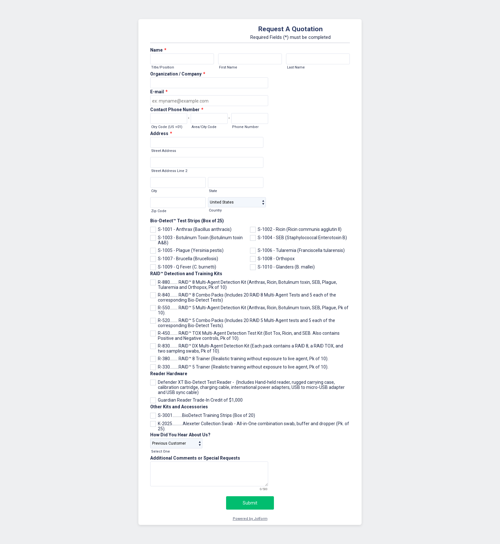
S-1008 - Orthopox (276, 258)
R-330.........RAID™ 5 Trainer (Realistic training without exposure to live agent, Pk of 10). (243, 366)
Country (215, 210)
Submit (250, 502)
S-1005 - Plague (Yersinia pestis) (191, 250)
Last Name (296, 67)
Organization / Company (177, 73)
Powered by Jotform (250, 519)
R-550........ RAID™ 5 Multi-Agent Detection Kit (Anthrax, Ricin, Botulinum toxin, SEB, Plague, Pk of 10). (253, 310)
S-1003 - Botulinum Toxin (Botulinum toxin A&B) (200, 240)
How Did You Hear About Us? (180, 434)
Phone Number (245, 127)
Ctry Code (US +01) (166, 127)
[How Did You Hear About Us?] (176, 443)
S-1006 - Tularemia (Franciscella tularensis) (301, 250)
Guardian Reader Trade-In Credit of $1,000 (200, 400)
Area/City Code (204, 127)
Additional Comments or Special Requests (195, 458)
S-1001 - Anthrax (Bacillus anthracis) (195, 229)
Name (158, 50)
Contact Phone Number (176, 109)
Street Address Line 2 (169, 171)
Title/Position (162, 67)
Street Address (163, 151)
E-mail (159, 91)
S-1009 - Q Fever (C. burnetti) (187, 266)
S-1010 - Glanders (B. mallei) (286, 266)
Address (161, 133)
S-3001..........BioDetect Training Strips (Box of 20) (206, 415)
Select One (160, 451)
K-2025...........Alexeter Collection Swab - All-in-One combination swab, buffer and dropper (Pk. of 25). (253, 426)
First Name (228, 67)
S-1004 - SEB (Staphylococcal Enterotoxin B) (302, 237)
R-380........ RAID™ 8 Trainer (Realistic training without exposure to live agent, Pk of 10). (243, 358)
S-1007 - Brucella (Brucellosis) (188, 258)
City (154, 191)
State (213, 191)
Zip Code (158, 211)
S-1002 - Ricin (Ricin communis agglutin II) (300, 229)
